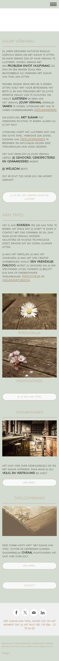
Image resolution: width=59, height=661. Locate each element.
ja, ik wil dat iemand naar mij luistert (29, 197)
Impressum (7, 643)
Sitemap (49, 643)
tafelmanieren (45, 110)
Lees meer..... (29, 482)
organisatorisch (16, 280)
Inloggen (6, 653)
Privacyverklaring (22, 643)
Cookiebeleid (38, 643)
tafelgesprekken (32, 139)
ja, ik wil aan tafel (29, 396)
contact (29, 585)
